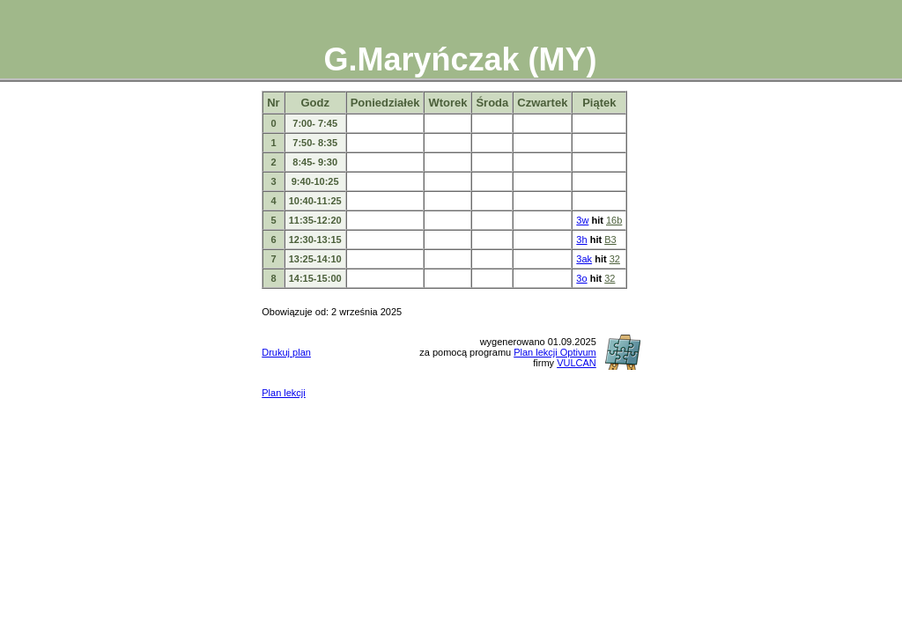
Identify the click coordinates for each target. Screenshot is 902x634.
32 (615, 259)
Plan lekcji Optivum (555, 352)
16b (614, 220)
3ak (584, 259)
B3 (610, 239)
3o (581, 278)
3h (581, 239)
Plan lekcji (284, 392)
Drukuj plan (286, 352)
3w (582, 220)
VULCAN (576, 363)
